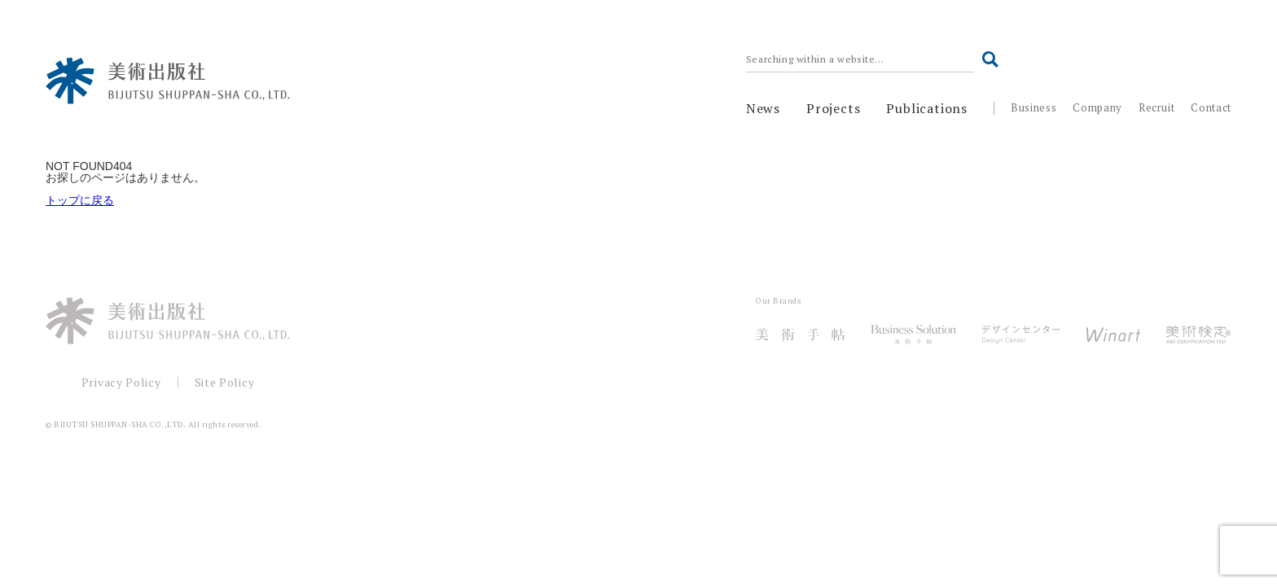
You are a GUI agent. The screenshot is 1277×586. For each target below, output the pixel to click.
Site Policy (225, 382)
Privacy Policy (121, 382)
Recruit (1157, 107)
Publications (927, 108)
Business (1033, 107)
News (763, 108)
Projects (833, 108)
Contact (1211, 107)
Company (1097, 107)
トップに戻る (80, 200)
